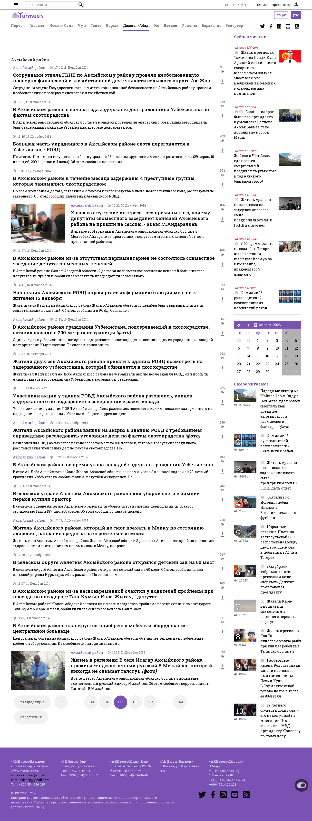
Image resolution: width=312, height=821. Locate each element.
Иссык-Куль (61, 25)
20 (239, 364)
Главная (37, 25)
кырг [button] (281, 15)
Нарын (112, 25)
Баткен (170, 25)
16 (267, 356)
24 (277, 364)
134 (106, 702)
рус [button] (296, 15)
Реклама (260, 4)
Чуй (82, 25)
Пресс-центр (281, 4)
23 (267, 364)
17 (277, 356)
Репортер (234, 25)
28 (248, 371)
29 (258, 371)
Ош (156, 25)
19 (296, 356)
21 (248, 364)
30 (239, 340)
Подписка (240, 4)
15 (258, 356)
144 (180, 702)
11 (286, 348)
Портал (18, 25)
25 (287, 364)
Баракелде (211, 25)
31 (248, 340)
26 (296, 364)
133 (91, 702)
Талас (96, 25)
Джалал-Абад (136, 25)
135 (120, 702)
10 (277, 348)
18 (286, 356)
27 (239, 371)
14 (248, 356)
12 (296, 348)
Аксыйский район (29, 67)
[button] (81, 5)
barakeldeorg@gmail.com (30, 780)
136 (135, 702)
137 (150, 702)
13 (239, 356)
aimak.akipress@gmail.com (31, 775)
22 (258, 364)
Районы (189, 25)
